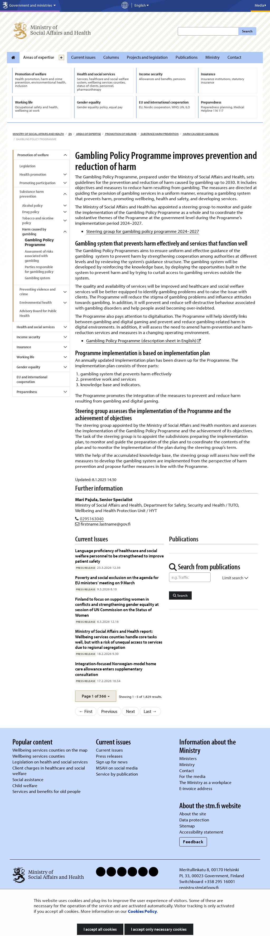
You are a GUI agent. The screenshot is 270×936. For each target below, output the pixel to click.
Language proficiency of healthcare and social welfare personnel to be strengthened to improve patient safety (119, 556)
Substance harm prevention (159, 134)
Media (260, 5)
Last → (150, 711)
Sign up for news (112, 762)
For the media (192, 776)
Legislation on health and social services (50, 762)
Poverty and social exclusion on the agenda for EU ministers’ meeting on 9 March (117, 580)
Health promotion (33, 174)
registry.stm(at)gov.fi (199, 887)
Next (130, 711)
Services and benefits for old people (46, 791)
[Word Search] (190, 577)
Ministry (212, 57)
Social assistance (28, 779)
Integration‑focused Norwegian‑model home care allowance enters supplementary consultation (115, 669)
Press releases (109, 756)
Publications (186, 57)
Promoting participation (37, 182)
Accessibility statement (201, 832)
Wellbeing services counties (38, 756)
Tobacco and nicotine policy (38, 220)
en (70, 134)
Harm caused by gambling (200, 134)
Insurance (24, 347)
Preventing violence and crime (37, 291)
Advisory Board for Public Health (38, 313)
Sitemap (187, 826)
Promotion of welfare (120, 134)
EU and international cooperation (32, 379)
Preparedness (27, 391)
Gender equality (28, 367)
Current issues (83, 57)
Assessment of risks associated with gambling (39, 256)
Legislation (27, 166)
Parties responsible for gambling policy (39, 269)
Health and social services (36, 327)
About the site (192, 813)
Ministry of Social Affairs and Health (38, 134)
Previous (109, 711)
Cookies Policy (142, 911)
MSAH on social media (117, 768)
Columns (111, 57)
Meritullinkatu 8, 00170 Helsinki (209, 869)
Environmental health (36, 302)
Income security (28, 337)
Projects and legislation (147, 57)
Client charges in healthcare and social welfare (48, 770)
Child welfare (24, 785)
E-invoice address (195, 788)
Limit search (235, 577)
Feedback (193, 841)
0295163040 (92, 518)
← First (86, 711)
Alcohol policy (32, 205)
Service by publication (117, 774)
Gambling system (37, 278)
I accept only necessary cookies (159, 929)
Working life (25, 357)
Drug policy (30, 211)
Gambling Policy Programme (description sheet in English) (143, 340)
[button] (95, 696)
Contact (234, 57)
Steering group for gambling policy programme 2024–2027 (142, 231)
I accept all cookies (100, 929)
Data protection (194, 819)
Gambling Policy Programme (39, 242)
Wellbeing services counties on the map (50, 750)
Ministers (188, 758)
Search (247, 31)
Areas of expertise (38, 57)
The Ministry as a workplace (205, 782)
